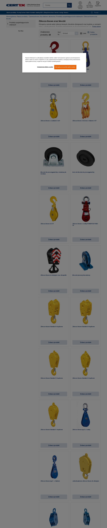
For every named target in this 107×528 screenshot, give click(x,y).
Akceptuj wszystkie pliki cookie (65, 67)
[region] (54, 63)
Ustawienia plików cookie (45, 67)
